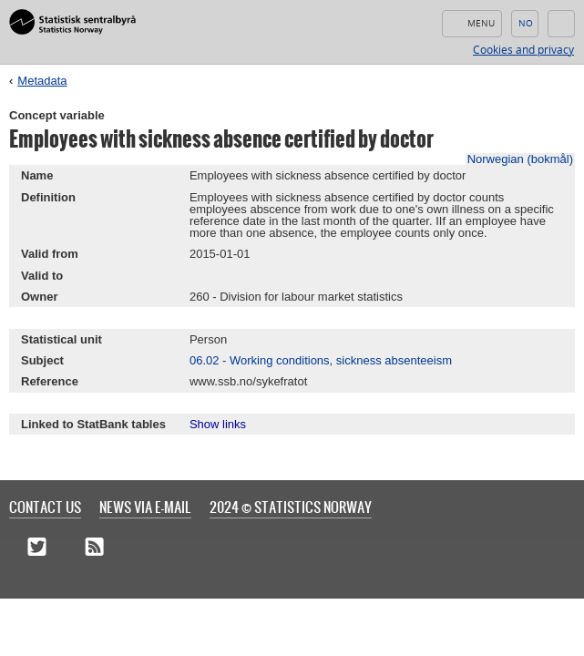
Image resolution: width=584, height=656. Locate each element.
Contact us (45, 507)
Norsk (524, 23)
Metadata (42, 80)
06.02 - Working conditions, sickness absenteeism (321, 360)
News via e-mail (145, 507)
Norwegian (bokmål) (520, 159)
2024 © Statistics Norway (291, 507)
